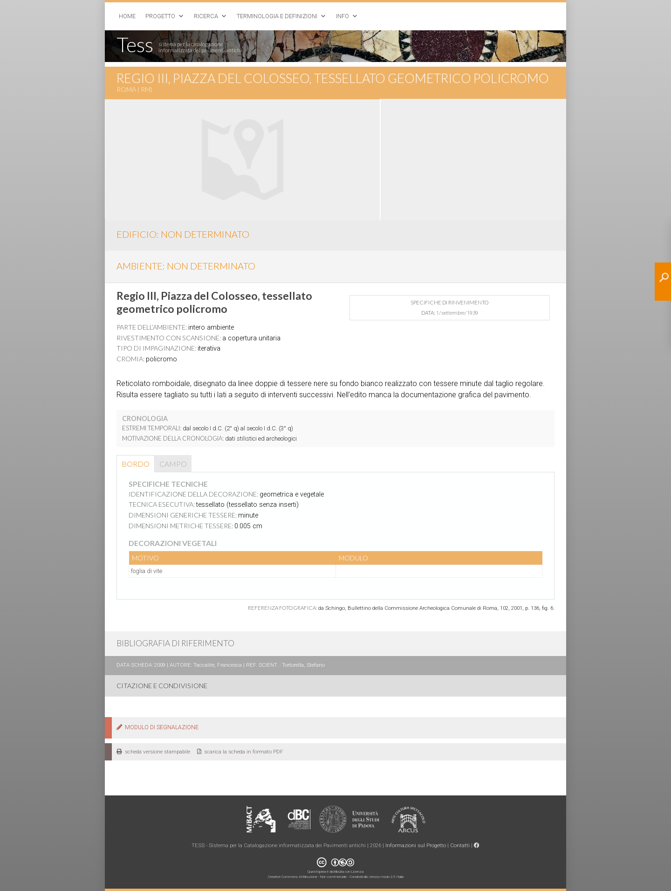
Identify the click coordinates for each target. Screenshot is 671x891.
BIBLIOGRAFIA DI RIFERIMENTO (175, 643)
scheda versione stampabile (153, 751)
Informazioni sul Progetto (415, 845)
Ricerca (206, 16)
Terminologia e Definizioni (277, 16)
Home (127, 16)
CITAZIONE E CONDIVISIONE (161, 686)
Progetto (160, 16)
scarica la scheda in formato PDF (240, 751)
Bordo (136, 463)
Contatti (460, 845)
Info (342, 16)
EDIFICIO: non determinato (182, 234)
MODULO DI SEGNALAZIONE (157, 727)
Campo (173, 463)
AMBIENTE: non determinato (185, 265)
